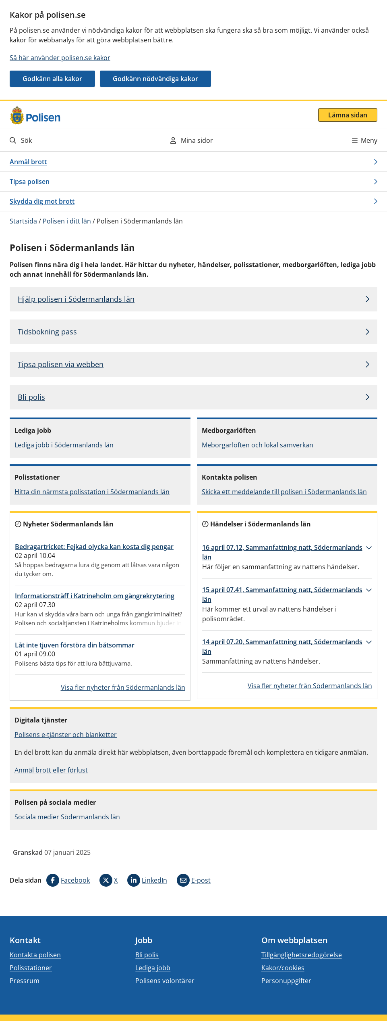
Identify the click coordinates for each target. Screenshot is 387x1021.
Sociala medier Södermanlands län (67, 816)
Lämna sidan (347, 115)
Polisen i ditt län (67, 221)
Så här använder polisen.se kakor (60, 57)
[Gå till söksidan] (67, 140)
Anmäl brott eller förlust (51, 770)
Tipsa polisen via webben (60, 364)
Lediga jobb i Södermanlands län (64, 445)
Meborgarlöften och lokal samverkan (258, 445)
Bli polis (31, 397)
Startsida (23, 221)
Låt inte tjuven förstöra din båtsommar (75, 645)
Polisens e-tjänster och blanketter (65, 734)
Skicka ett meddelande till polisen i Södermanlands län (284, 491)
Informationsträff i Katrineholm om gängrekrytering (94, 595)
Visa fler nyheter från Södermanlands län (123, 687)
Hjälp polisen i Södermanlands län (76, 299)
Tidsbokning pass (47, 331)
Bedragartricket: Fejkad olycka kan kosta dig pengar (94, 546)
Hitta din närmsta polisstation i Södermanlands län (92, 491)
